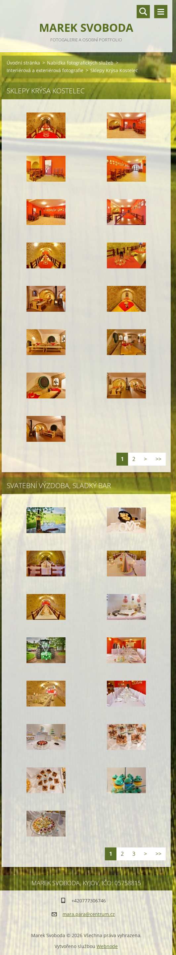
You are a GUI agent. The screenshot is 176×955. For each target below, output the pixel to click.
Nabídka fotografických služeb (80, 63)
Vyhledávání (143, 11)
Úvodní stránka (23, 63)
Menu (160, 11)
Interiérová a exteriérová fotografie (45, 70)
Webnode (107, 946)
